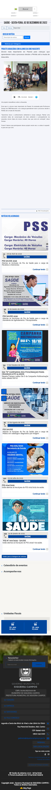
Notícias (10, 28)
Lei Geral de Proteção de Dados (38, 765)
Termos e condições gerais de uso (39, 757)
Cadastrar (39, 664)
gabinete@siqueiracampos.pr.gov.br (31, 738)
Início (4, 28)
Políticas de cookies (43, 759)
